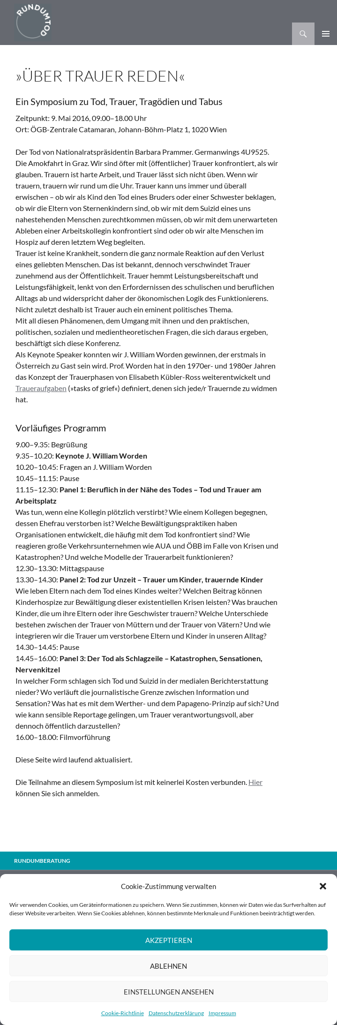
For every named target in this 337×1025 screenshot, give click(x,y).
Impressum (222, 1013)
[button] (323, 886)
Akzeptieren (168, 940)
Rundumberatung (42, 860)
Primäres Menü (326, 34)
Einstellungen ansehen (169, 991)
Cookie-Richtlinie (122, 1013)
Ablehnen (168, 966)
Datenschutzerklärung (176, 1013)
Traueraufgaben (41, 388)
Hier (255, 781)
